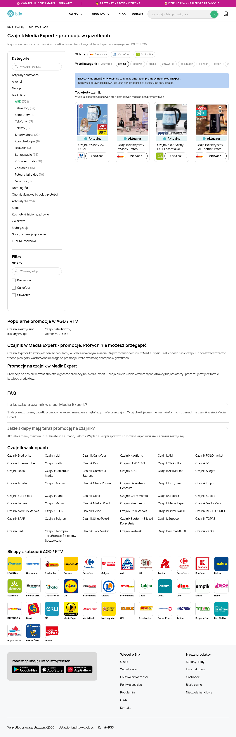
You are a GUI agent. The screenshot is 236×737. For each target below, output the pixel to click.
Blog (122, 14)
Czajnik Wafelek (131, 531)
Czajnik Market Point (96, 503)
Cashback (192, 677)
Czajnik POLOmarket (209, 455)
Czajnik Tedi (15, 531)
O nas (124, 662)
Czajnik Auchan (55, 483)
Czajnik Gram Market (134, 496)
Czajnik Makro (54, 503)
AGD (45, 27)
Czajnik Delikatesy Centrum (132, 485)
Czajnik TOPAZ (205, 519)
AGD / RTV (34, 27)
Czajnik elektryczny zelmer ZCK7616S (58, 331)
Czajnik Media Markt (208, 503)
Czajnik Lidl (52, 455)
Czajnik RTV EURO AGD (210, 511)
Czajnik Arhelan (18, 483)
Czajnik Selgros (55, 519)
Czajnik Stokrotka (169, 463)
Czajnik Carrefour (94, 455)
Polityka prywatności (134, 677)
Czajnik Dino (91, 463)
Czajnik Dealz (16, 471)
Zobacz (97, 156)
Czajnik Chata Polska (97, 483)
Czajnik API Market (170, 471)
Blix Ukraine (194, 685)
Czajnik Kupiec (205, 496)
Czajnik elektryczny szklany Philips (20, 331)
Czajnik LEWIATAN (132, 463)
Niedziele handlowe (199, 692)
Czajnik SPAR (16, 519)
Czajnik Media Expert (172, 503)
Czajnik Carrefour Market (57, 473)
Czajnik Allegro (205, 471)
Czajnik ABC (128, 471)
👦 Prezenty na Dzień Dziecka (118, 3)
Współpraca (128, 669)
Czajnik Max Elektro (133, 503)
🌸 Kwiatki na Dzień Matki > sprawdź (44, 3)
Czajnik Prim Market (133, 511)
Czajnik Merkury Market (23, 511)
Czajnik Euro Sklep (19, 496)
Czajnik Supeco (168, 519)
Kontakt (137, 14)
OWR (123, 700)
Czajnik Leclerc (17, 503)
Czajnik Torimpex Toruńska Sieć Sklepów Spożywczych (60, 536)
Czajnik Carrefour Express (94, 473)
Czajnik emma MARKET (173, 531)
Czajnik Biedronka (19, 455)
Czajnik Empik (204, 483)
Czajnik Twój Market (96, 531)
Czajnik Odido (92, 511)
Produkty (19, 27)
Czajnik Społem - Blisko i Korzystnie (136, 521)
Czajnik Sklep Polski (96, 519)
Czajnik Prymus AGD (171, 511)
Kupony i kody (195, 662)
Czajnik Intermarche (21, 463)
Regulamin (127, 692)
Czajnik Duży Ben (169, 483)
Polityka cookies (131, 685)
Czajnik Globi (91, 496)
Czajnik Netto (54, 463)
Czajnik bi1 (202, 463)
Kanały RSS (106, 727)
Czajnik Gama (54, 496)
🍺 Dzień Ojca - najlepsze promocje (191, 3)
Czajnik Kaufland (131, 455)
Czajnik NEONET (56, 511)
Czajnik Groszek (168, 496)
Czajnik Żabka (204, 531)
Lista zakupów (195, 669)
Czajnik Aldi (165, 455)
